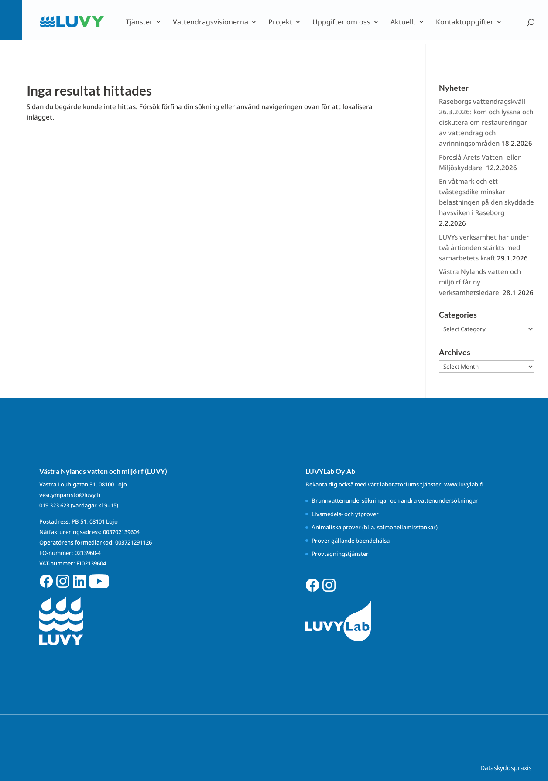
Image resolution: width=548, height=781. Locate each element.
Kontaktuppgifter (464, 23)
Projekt (280, 23)
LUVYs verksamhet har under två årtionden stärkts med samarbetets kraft (484, 247)
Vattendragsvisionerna (210, 23)
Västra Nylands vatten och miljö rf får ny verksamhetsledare (480, 282)
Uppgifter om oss (341, 23)
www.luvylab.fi (463, 484)
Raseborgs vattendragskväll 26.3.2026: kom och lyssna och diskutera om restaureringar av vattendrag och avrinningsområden (486, 122)
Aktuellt (403, 23)
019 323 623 (54, 505)
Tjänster (139, 23)
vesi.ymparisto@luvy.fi (69, 495)
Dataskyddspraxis (506, 768)
